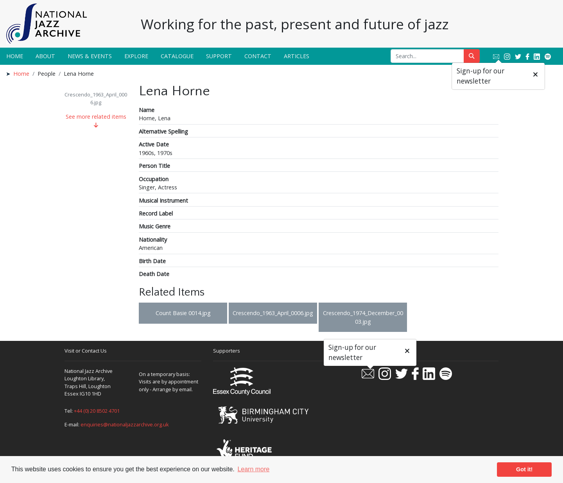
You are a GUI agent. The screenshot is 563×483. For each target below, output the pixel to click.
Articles (296, 56)
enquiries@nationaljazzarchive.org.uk (125, 424)
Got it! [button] (524, 469)
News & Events (90, 56)
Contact (257, 56)
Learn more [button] (253, 469)
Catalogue (177, 56)
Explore (136, 56)
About (45, 56)
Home (14, 56)
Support (219, 56)
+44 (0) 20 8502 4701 (97, 410)
